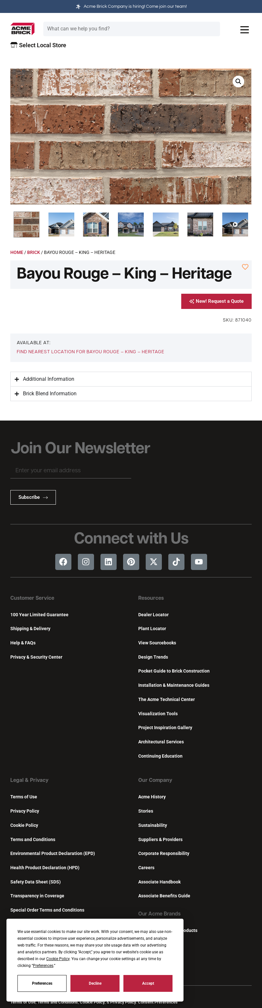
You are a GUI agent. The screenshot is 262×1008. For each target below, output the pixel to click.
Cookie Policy (24, 825)
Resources (151, 598)
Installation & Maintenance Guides (173, 685)
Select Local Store (38, 45)
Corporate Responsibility (163, 853)
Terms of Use (23, 797)
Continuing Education (160, 756)
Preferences (42, 983)
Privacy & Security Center (36, 657)
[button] (26, 224)
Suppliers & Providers (160, 839)
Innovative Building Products (167, 930)
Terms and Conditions (32, 839)
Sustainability (152, 825)
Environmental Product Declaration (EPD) (52, 853)
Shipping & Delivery (30, 628)
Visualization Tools (158, 714)
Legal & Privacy (29, 780)
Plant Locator (152, 628)
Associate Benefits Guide (164, 896)
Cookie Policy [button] (57, 959)
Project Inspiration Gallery (165, 727)
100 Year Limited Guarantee (39, 615)
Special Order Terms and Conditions (47, 910)
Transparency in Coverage (37, 896)
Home (16, 252)
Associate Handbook (159, 882)
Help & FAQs (23, 643)
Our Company (155, 780)
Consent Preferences (158, 1002)
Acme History (152, 797)
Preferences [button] (43, 965)
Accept (148, 983)
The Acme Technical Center (166, 699)
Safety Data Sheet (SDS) (35, 882)
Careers (146, 868)
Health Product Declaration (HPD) (44, 868)
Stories (145, 811)
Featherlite (149, 945)
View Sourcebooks (157, 643)
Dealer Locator (153, 615)
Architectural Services (161, 742)
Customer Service (32, 598)
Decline (95, 983)
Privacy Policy (24, 811)
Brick (33, 252)
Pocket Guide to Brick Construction (174, 671)
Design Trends (153, 657)
